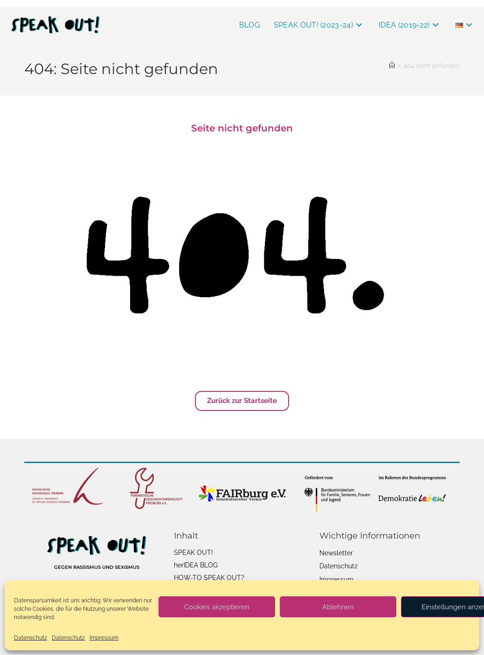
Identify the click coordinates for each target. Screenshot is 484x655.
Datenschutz (30, 638)
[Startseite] (392, 65)
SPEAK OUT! (193, 552)
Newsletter (336, 553)
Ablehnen (338, 607)
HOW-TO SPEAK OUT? (209, 577)
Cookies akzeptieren (216, 607)
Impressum (104, 638)
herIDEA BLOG (196, 565)
